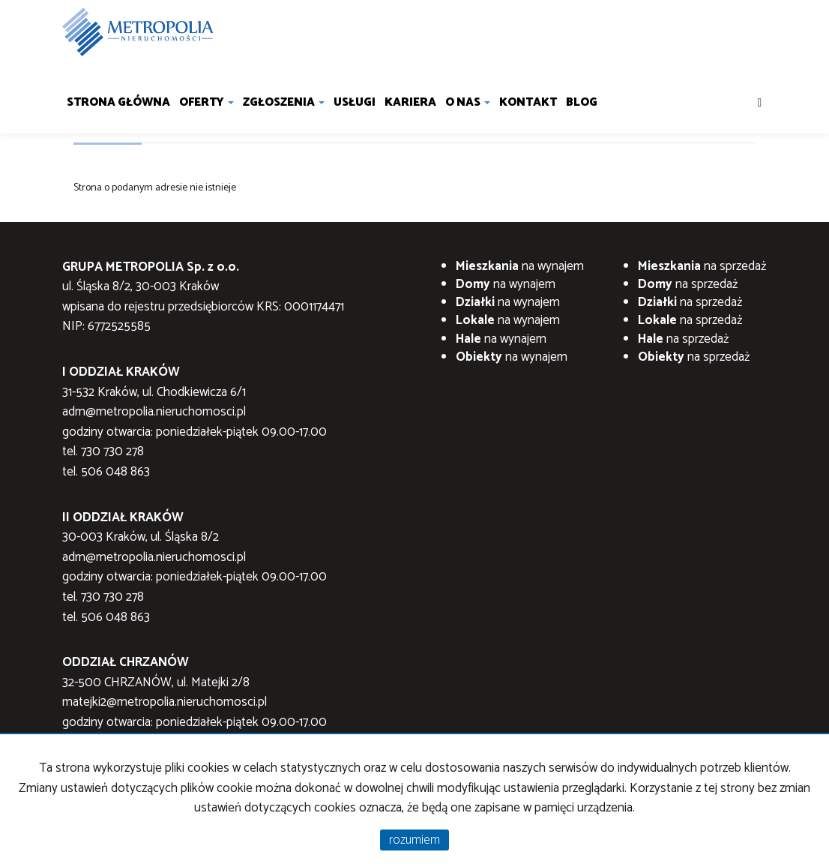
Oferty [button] (206, 102)
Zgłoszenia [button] (284, 102)
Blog (581, 102)
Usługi (355, 102)
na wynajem (520, 266)
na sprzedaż (702, 266)
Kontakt (528, 102)
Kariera (410, 102)
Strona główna (118, 102)
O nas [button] (467, 102)
